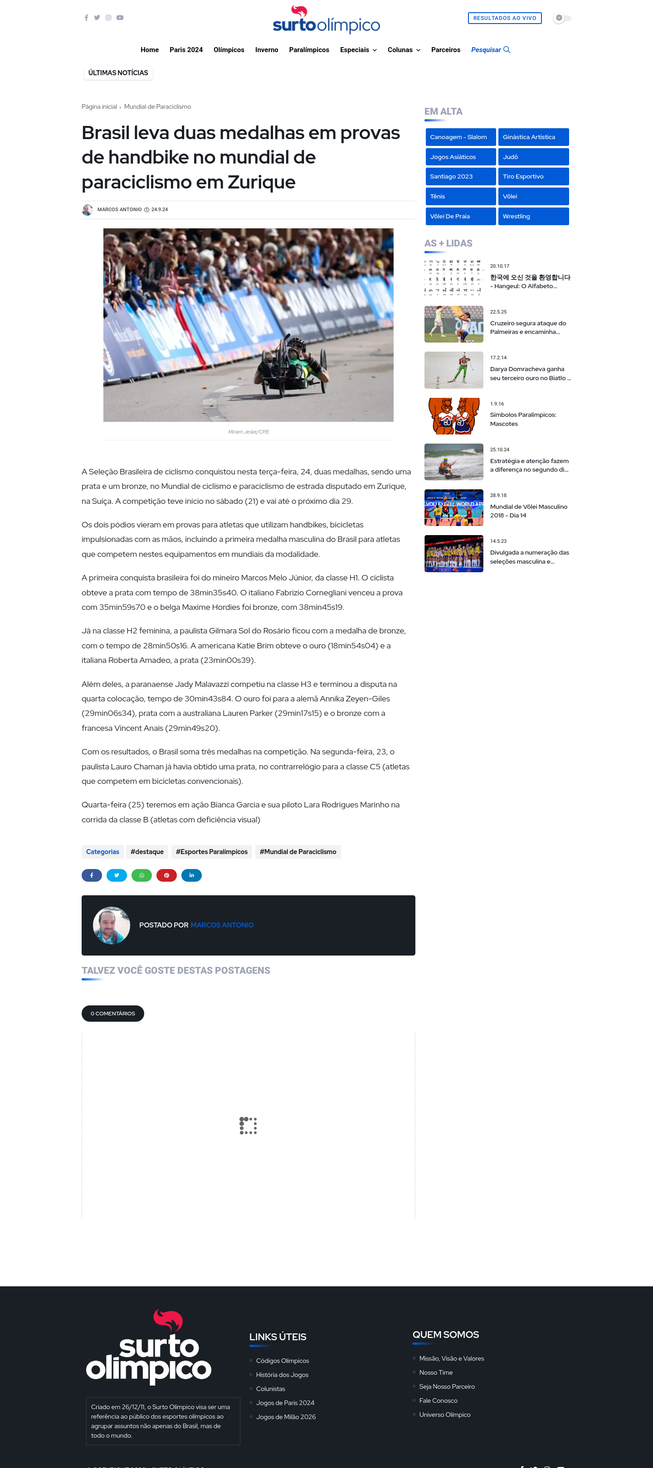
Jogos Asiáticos (453, 157)
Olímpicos (229, 50)
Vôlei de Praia (450, 216)
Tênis (437, 196)
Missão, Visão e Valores (451, 1357)
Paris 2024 (186, 50)
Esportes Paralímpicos (213, 852)
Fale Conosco (438, 1399)
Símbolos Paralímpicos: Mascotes (523, 419)
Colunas (400, 50)
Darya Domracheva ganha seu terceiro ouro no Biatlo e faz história (530, 373)
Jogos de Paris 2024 (285, 1401)
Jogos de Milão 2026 (286, 1415)
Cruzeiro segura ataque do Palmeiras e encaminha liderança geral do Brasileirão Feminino (528, 328)
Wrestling (516, 216)
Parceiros (445, 50)
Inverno (266, 50)
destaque (149, 852)
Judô (510, 157)
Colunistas (270, 1387)
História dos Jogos (282, 1373)
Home (150, 50)
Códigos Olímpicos (282, 1359)
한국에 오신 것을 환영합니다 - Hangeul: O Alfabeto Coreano (530, 282)
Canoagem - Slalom (458, 137)
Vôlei (510, 196)
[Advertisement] (497, 638)
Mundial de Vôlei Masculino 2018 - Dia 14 (529, 511)
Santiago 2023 (451, 176)
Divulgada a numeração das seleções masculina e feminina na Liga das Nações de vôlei (529, 557)
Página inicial (99, 106)
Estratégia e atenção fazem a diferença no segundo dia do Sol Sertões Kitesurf (529, 465)
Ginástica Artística (529, 137)
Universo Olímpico (445, 1413)
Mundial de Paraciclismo (157, 106)
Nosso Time (436, 1371)
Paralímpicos (309, 50)
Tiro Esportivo (523, 176)
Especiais (354, 50)
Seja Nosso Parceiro (447, 1385)
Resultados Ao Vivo (504, 18)
